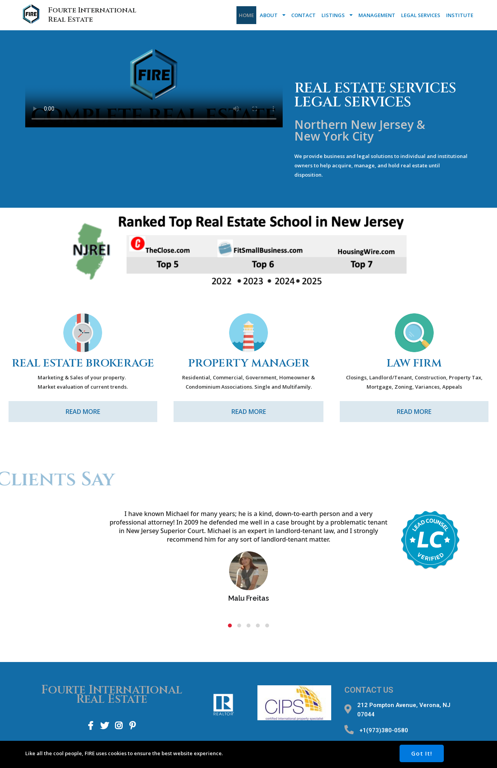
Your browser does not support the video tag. (154, 86)
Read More (83, 411)
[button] (230, 625)
